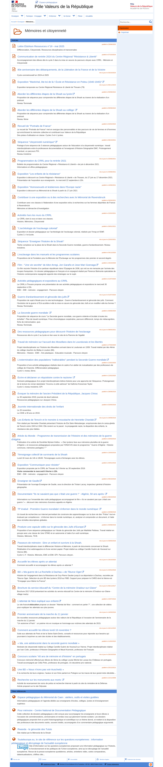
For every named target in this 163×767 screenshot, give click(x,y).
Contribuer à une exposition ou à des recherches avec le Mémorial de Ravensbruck (61, 197)
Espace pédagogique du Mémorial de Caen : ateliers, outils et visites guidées (58, 697)
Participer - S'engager (34, 16)
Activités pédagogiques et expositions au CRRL (42, 280)
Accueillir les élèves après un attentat (37, 561)
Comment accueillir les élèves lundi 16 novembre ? (44, 630)
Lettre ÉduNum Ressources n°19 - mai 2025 (41, 46)
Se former (67, 16)
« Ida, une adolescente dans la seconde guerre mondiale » (48, 643)
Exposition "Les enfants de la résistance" (39, 174)
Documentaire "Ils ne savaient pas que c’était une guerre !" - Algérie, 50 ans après (61, 494)
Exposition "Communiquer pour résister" (39, 465)
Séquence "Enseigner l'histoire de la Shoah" (41, 241)
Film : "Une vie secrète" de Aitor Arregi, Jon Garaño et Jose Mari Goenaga (57, 265)
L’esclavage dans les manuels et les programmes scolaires (48, 254)
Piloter (80, 16)
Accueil (13, 22)
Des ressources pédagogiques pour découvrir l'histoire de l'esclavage (54, 331)
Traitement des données (132, 759)
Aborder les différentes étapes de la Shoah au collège (46, 110)
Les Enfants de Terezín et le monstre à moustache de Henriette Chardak (56, 419)
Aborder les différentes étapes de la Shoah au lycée (44, 94)
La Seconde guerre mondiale (33, 312)
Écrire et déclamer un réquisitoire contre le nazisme (45, 377)
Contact (42, 759)
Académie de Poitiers (49, 764)
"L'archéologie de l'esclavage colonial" (38, 228)
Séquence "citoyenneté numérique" (36, 142)
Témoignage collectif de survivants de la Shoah (42, 454)
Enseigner (15, 16)
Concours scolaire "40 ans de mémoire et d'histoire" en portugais (52, 656)
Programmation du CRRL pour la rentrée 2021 (42, 160)
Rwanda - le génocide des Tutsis (35, 729)
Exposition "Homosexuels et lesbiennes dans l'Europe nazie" (49, 187)
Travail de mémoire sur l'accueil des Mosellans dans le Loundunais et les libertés (60, 342)
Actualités (89, 16)
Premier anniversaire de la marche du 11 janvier (43, 614)
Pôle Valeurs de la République (64, 6)
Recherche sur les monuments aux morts (40, 679)
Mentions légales (102, 759)
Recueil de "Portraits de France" (34, 126)
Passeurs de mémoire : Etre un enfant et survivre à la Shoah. (50, 542)
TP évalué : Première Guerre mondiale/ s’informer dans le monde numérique (58, 509)
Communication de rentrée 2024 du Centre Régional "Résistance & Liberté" (57, 56)
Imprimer (125, 32)
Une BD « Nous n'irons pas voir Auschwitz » (41, 669)
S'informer (52, 16)
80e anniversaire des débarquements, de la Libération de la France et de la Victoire (61, 69)
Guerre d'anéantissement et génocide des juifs (42, 297)
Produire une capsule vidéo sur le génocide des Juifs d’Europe (50, 526)
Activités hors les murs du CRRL (34, 215)
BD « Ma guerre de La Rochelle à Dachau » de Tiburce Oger (49, 572)
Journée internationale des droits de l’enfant (41, 406)
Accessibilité (72, 759)
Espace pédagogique (46, 2)
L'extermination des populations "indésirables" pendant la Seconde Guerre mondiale (62, 359)
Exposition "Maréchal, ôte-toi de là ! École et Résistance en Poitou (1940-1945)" (60, 82)
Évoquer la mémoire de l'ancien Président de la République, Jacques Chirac (58, 393)
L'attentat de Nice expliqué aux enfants (38, 601)
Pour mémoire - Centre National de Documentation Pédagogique (52, 710)
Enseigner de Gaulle (28, 481)
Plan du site (15, 759)
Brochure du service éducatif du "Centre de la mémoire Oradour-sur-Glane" (57, 587)
